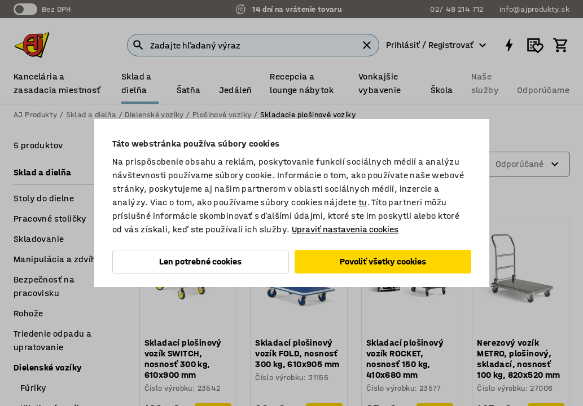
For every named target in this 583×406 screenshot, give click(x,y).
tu (362, 202)
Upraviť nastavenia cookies (345, 229)
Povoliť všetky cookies (383, 261)
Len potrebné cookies (200, 261)
